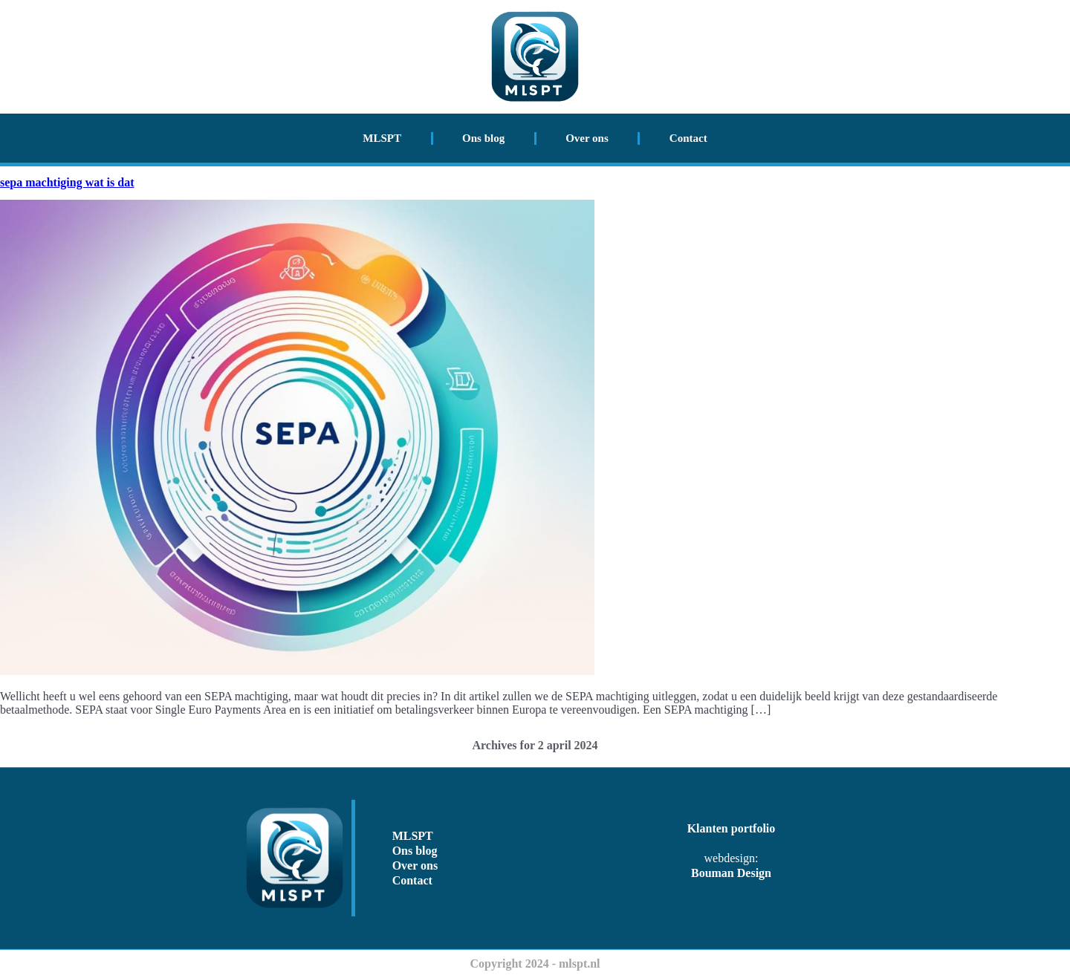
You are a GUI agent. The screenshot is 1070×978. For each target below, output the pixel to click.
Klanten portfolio (731, 828)
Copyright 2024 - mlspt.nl (535, 963)
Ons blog (483, 138)
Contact (688, 138)
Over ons (587, 138)
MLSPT (382, 138)
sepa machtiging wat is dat (67, 182)
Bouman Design (731, 873)
